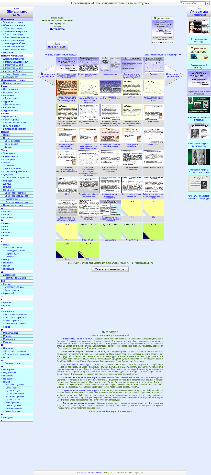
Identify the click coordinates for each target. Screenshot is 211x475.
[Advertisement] (110, 32)
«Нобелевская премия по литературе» (79, 377)
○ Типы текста (8, 153)
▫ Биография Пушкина (13, 385)
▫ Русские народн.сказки (14, 122)
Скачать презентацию (110, 269)
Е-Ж (3, 281)
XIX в (66, 193)
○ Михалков (7, 342)
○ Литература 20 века (12, 71)
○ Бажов (5, 223)
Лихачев (153, 73)
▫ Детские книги (10, 98)
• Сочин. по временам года (16, 202)
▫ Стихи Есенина (11, 290)
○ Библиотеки (8, 107)
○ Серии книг (7, 95)
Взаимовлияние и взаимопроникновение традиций (131, 122)
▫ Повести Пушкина (12, 405)
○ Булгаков (6, 232)
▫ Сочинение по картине (14, 193)
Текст (4, 150)
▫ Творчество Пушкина (13, 396)
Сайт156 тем (16, 11)
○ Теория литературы (12, 22)
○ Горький (6, 265)
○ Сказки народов (10, 119)
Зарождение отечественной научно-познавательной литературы (88, 98)
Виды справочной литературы (60, 55)
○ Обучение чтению (11, 83)
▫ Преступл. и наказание (14, 278)
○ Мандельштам (9, 333)
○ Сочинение (7, 190)
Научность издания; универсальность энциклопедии (66, 145)
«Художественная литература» (76, 364)
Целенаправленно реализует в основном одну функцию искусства (66, 218)
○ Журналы (7, 101)
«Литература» (111, 411)
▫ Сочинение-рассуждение (15, 196)
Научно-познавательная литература (162, 37)
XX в (131, 216)
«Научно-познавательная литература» (79, 390)
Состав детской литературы (131, 144)
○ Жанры (5, 162)
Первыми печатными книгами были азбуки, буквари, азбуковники (131, 75)
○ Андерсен (7, 211)
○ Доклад (6, 184)
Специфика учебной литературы (88, 217)
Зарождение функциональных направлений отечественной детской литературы (88, 170)
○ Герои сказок (8, 116)
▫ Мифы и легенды (12, 168)
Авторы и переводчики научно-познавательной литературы (66, 122)
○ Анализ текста (9, 156)
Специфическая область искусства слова (88, 194)
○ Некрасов (7, 348)
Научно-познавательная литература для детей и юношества (66, 75)
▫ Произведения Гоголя (14, 251)
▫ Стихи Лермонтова (12, 320)
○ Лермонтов (7, 311)
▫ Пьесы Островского (13, 363)
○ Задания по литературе (14, 31)
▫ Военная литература (13, 46)
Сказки (5, 113)
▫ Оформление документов (16, 177)
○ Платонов (7, 375)
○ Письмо (6, 187)
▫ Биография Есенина (13, 287)
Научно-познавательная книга (88, 122)
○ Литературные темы (12, 40)
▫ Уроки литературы (12, 28)
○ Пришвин (7, 378)
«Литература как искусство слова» (78, 403)
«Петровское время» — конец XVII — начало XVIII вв (110, 98)
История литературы (12, 55)
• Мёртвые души (12, 254)
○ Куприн (5, 305)
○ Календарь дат (9, 77)
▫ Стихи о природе (11, 141)
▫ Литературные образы (14, 43)
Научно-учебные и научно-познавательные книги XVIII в (153, 98)
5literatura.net (83, 472)
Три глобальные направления (131, 167)
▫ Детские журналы (12, 104)
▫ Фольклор (8, 165)
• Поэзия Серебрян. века (15, 74)
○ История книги (9, 89)
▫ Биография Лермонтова (15, 314)
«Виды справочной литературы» (76, 339)
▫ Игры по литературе (13, 34)
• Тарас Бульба (11, 257)
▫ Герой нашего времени (14, 323)
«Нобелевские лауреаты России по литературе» (85, 351)
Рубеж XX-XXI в (88, 239)
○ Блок (4, 229)
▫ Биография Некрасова (14, 351)
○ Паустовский (8, 372)
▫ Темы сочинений (11, 199)
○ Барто (5, 226)
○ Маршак (6, 336)
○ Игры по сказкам (10, 126)
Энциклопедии (153, 121)
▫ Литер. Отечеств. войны (15, 49)
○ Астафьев (7, 217)
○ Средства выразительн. (14, 171)
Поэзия (5, 132)
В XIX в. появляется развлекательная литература (110, 168)
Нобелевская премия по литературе (162, 55)
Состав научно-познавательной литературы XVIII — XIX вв (66, 168)
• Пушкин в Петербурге (14, 394)
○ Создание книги (10, 92)
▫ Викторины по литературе (16, 37)
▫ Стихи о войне (10, 144)
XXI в (153, 239)
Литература (57, 28)
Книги (4, 86)
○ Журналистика (9, 110)
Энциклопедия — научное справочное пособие (110, 144)
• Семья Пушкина (12, 388)
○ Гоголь (5, 244)
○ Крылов (6, 302)
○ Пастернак (7, 369)
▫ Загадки (7, 147)
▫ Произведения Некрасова (16, 354)
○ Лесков (5, 327)
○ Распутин (7, 417)
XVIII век (131, 96)
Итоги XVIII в (153, 144)
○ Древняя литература (12, 59)
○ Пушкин (6, 382)
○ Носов (5, 357)
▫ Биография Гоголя (12, 247)
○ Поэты (5, 135)
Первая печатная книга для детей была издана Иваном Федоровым (66, 98)
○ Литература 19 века (12, 68)
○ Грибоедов (7, 269)
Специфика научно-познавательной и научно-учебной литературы (110, 122)
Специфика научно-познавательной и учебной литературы (110, 218)
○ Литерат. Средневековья (14, 62)
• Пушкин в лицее (12, 391)
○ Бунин (5, 235)
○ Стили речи (8, 159)
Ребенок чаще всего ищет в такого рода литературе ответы (153, 195)
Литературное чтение (13, 80)
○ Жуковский (7, 293)
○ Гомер (5, 259)
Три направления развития (153, 166)
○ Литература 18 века (12, 65)
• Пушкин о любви (12, 399)
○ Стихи (5, 138)
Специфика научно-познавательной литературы (110, 195)
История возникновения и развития (88, 74)
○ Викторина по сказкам (13, 129)
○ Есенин (5, 284)
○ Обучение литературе (13, 25)
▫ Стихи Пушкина (11, 402)
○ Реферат (6, 180)
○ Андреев (6, 214)
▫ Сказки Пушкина (11, 411)
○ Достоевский (8, 275)
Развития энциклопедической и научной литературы (88, 145)
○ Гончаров (7, 262)
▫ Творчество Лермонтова (15, 317)
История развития (110, 73)
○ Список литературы (12, 205)
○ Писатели (7, 52)
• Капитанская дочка (13, 408)
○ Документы (7, 174)
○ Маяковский (8, 339)
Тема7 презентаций (199, 11)
